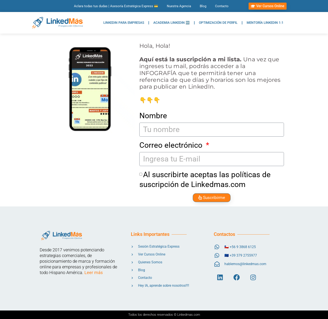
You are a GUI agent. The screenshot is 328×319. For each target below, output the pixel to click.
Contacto (222, 6)
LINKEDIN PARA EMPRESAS (123, 23)
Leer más (93, 272)
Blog (203, 6)
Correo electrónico (171, 145)
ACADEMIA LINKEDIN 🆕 (171, 23)
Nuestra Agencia (179, 6)
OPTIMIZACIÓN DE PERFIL (218, 23)
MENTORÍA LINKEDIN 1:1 (265, 23)
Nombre (153, 115)
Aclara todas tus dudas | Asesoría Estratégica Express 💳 (116, 6)
